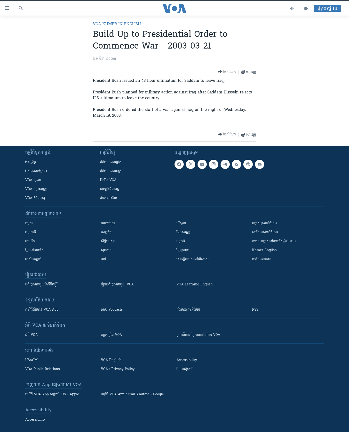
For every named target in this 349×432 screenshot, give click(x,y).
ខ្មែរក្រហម (182, 250)
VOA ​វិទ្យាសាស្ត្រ (36, 189)
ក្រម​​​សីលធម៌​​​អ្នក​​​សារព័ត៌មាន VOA (198, 335)
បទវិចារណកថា (261, 259)
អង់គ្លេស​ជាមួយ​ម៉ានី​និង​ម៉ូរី (41, 284)
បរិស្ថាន (181, 223)
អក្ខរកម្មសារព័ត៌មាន (264, 223)
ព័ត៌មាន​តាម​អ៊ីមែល (188, 309)
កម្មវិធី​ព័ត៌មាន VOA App (41, 309)
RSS (255, 309)
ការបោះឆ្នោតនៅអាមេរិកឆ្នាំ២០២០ (274, 241)
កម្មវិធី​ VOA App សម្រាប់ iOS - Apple (52, 394)
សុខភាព (106, 250)
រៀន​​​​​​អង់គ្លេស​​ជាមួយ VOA (117, 284)
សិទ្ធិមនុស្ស (108, 241)
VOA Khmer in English (117, 24)
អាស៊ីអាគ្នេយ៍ (33, 259)
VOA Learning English (194, 284)
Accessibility (186, 360)
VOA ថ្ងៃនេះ (33, 180)
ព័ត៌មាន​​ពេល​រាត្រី (110, 171)
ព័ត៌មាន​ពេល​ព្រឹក (110, 162)
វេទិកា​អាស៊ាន (108, 198)
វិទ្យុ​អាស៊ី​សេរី (184, 369)
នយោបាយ (108, 223)
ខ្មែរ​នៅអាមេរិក (34, 250)
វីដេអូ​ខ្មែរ (30, 162)
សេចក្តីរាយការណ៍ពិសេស (192, 259)
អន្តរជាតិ (30, 232)
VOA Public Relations (42, 369)
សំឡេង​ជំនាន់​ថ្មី (109, 189)
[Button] (227, 71)
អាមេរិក (30, 241)
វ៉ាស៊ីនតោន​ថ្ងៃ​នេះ (36, 171)
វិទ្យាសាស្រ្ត (183, 232)
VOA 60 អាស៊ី (35, 198)
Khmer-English (264, 250)
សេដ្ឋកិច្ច (106, 232)
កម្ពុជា (29, 223)
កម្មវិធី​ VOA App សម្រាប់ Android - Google (132, 394)
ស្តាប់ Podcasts (112, 309)
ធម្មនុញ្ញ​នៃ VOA (111, 335)
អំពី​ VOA (31, 335)
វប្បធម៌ (180, 241)
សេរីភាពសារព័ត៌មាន (265, 232)
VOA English (111, 360)
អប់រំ (103, 259)
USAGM (31, 360)
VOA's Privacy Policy (118, 369)
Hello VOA (108, 180)
